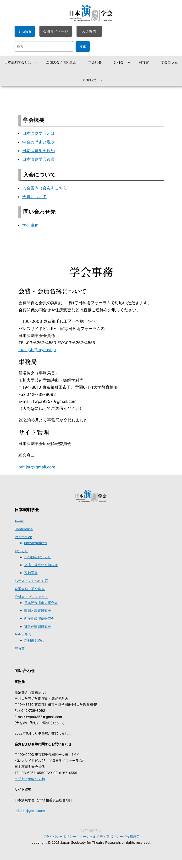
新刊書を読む (34, 640)
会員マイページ (55, 31)
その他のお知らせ (37, 557)
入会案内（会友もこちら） (46, 188)
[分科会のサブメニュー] (129, 62)
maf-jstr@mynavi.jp (37, 349)
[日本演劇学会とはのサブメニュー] (36, 62)
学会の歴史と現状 (38, 142)
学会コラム (23, 634)
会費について (34, 196)
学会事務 (30, 225)
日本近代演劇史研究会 (41, 603)
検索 (82, 46)
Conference (24, 529)
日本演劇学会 (27, 509)
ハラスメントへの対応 (31, 581)
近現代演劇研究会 (37, 627)
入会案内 (89, 31)
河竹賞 (20, 648)
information (23, 537)
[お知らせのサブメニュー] (101, 80)
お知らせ (21, 551)
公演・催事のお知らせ (41, 565)
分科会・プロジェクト (31, 597)
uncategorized (35, 543)
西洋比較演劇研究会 (39, 618)
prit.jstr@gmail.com (36, 467)
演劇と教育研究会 (37, 611)
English (24, 31)
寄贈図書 (31, 573)
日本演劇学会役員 (38, 159)
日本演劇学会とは (38, 133)
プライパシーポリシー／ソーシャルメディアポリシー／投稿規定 (91, 836)
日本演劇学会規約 (38, 150)
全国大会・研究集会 (30, 589)
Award (19, 521)
